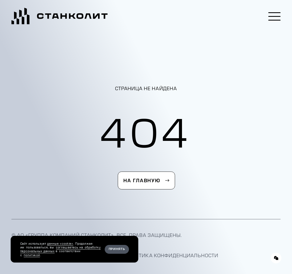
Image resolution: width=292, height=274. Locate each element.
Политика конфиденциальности (171, 255)
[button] (274, 16)
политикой (32, 255)
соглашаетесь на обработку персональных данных (60, 249)
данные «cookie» (60, 243)
